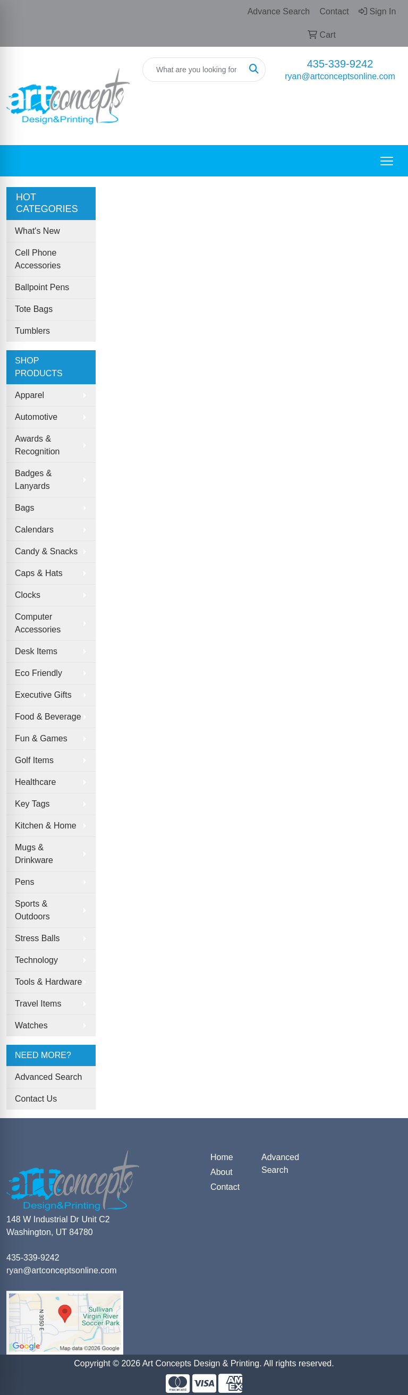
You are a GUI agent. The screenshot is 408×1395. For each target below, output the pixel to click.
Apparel (29, 395)
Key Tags (32, 803)
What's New (37, 230)
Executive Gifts (43, 694)
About (221, 1172)
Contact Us (36, 1098)
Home (221, 1157)
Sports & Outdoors (32, 910)
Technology (36, 960)
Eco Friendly (38, 673)
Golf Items (34, 760)
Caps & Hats (39, 573)
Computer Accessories (38, 623)
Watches (31, 1025)
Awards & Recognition (37, 445)
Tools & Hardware (48, 981)
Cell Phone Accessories (38, 259)
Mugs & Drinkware (34, 854)
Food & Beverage (48, 716)
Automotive (36, 416)
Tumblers (32, 330)
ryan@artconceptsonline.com (340, 76)
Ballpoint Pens (42, 287)
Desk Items (36, 651)
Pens (24, 881)
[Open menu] (386, 161)
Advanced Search (48, 1076)
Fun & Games (41, 738)
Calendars (34, 529)
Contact (225, 1186)
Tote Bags (34, 309)
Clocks (27, 594)
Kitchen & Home (45, 825)
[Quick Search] (192, 69)
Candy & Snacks (46, 551)
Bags (24, 507)
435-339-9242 (340, 64)
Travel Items (38, 1003)
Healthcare (35, 782)
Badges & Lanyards (33, 480)
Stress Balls (37, 938)
